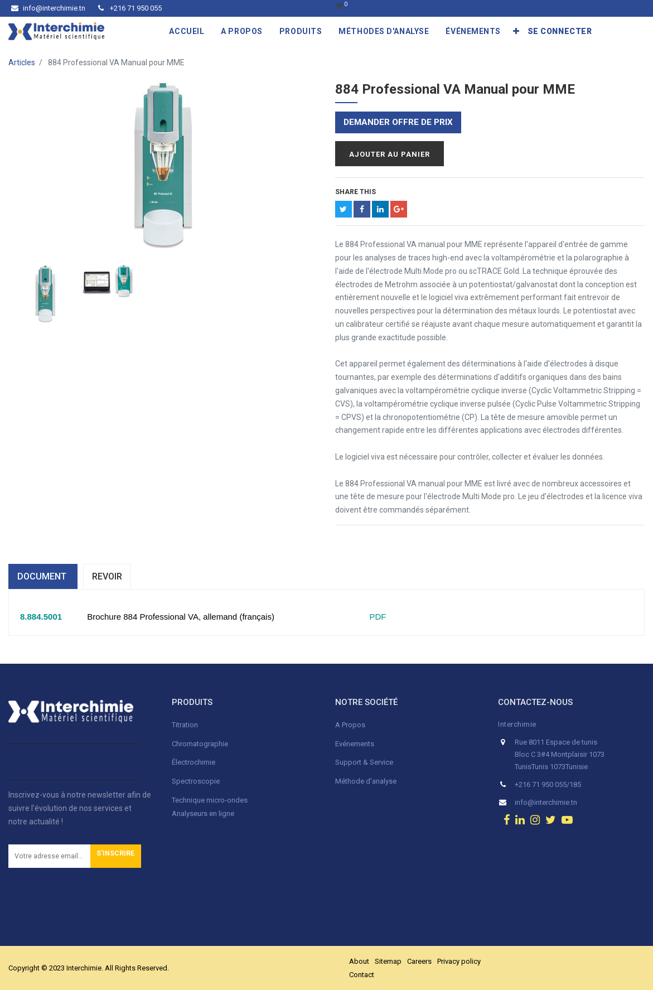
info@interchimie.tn (48, 8)
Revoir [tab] (107, 576)
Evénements (354, 744)
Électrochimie (193, 762)
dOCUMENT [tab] (43, 576)
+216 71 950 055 (130, 8)
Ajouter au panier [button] (389, 154)
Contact (361, 974)
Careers (419, 961)
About (359, 961)
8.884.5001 (41, 616)
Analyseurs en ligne (203, 813)
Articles (21, 62)
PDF (373, 616)
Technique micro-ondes (210, 800)
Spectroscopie (196, 781)
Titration (185, 725)
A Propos (351, 725)
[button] (516, 31)
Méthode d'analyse (365, 781)
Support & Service (364, 762)
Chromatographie (200, 744)
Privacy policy (459, 961)
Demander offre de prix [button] (398, 122)
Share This (355, 192)
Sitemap (388, 961)
